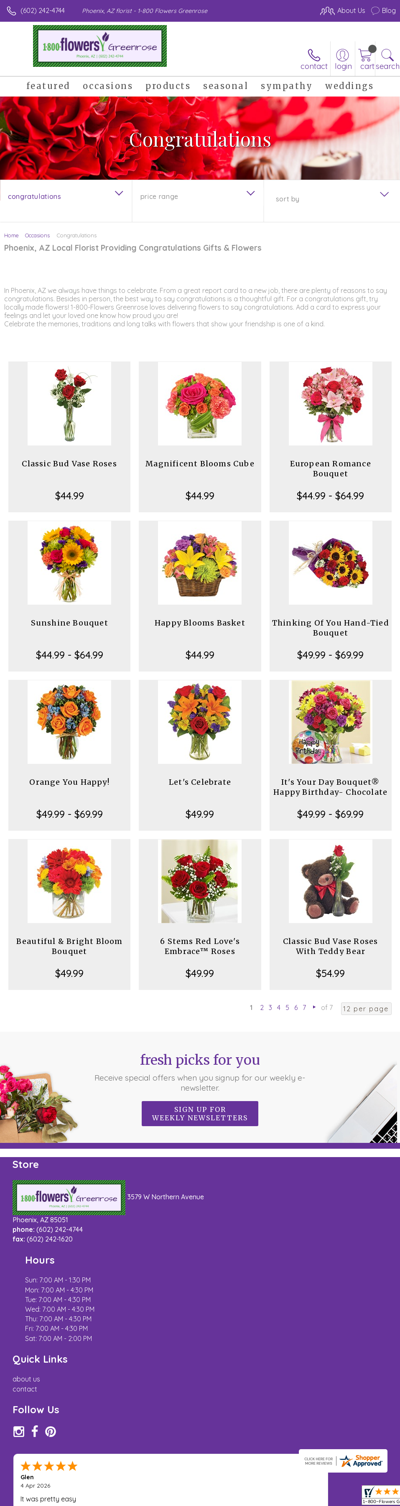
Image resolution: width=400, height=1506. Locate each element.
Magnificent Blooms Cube (200, 463)
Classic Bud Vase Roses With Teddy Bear (330, 946)
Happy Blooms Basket (200, 623)
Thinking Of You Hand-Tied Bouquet (330, 628)
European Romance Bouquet (330, 468)
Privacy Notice (254, 1488)
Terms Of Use (204, 1488)
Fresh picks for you (200, 1072)
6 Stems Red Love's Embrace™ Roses (200, 946)
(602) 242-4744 (42, 10)
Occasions (37, 235)
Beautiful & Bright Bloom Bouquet (69, 946)
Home (11, 235)
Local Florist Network (313, 1488)
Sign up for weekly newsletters (200, 1113)
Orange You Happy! (69, 782)
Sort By (288, 199)
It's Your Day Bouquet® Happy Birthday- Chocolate (330, 787)
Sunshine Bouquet (69, 623)
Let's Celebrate (200, 782)
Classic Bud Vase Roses (69, 463)
